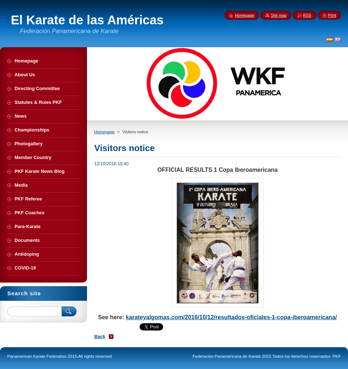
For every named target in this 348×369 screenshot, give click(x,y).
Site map (278, 15)
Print (332, 15)
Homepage (104, 132)
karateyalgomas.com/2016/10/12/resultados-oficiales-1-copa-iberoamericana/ (231, 317)
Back (99, 336)
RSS (307, 15)
